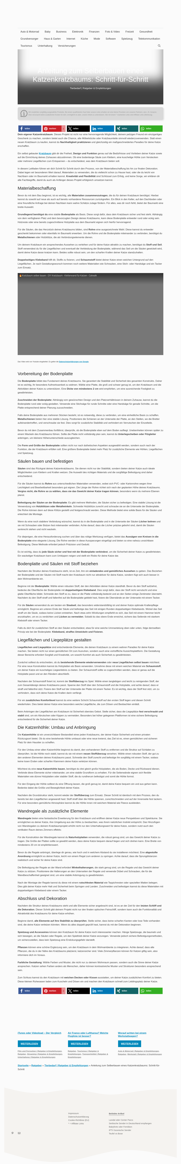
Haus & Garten (52, 38)
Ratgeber (22, 1054)
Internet (70, 38)
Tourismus (26, 45)
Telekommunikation (149, 38)
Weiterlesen (29, 1043)
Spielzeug (126, 38)
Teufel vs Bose (116, 1133)
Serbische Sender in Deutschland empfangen (130, 1123)
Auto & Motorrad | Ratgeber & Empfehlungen (138, 1051)
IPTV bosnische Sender (120, 1130)
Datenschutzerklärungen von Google (74, 362)
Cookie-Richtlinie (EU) (78, 1120)
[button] (29, 128)
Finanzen (94, 31)
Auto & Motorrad (30, 31)
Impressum (73, 1113)
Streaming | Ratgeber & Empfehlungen (44, 1054)
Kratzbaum (45, 153)
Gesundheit (145, 31)
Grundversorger (29, 38)
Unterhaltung (45, 45)
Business (61, 31)
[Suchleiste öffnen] (159, 45)
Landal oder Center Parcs (121, 1120)
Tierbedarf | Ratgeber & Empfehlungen (90, 88)
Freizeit (129, 31)
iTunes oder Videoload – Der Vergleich (39, 1033)
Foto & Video (112, 31)
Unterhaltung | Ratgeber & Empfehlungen (36, 1057)
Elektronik (77, 31)
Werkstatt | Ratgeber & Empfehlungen (144, 1054)
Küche (84, 38)
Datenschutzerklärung (78, 1117)
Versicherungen (67, 45)
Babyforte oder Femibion (120, 1127)
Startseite (23, 1065)
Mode (97, 38)
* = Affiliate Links (76, 1123)
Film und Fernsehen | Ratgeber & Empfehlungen (40, 1051)
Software (111, 38)
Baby (47, 31)
